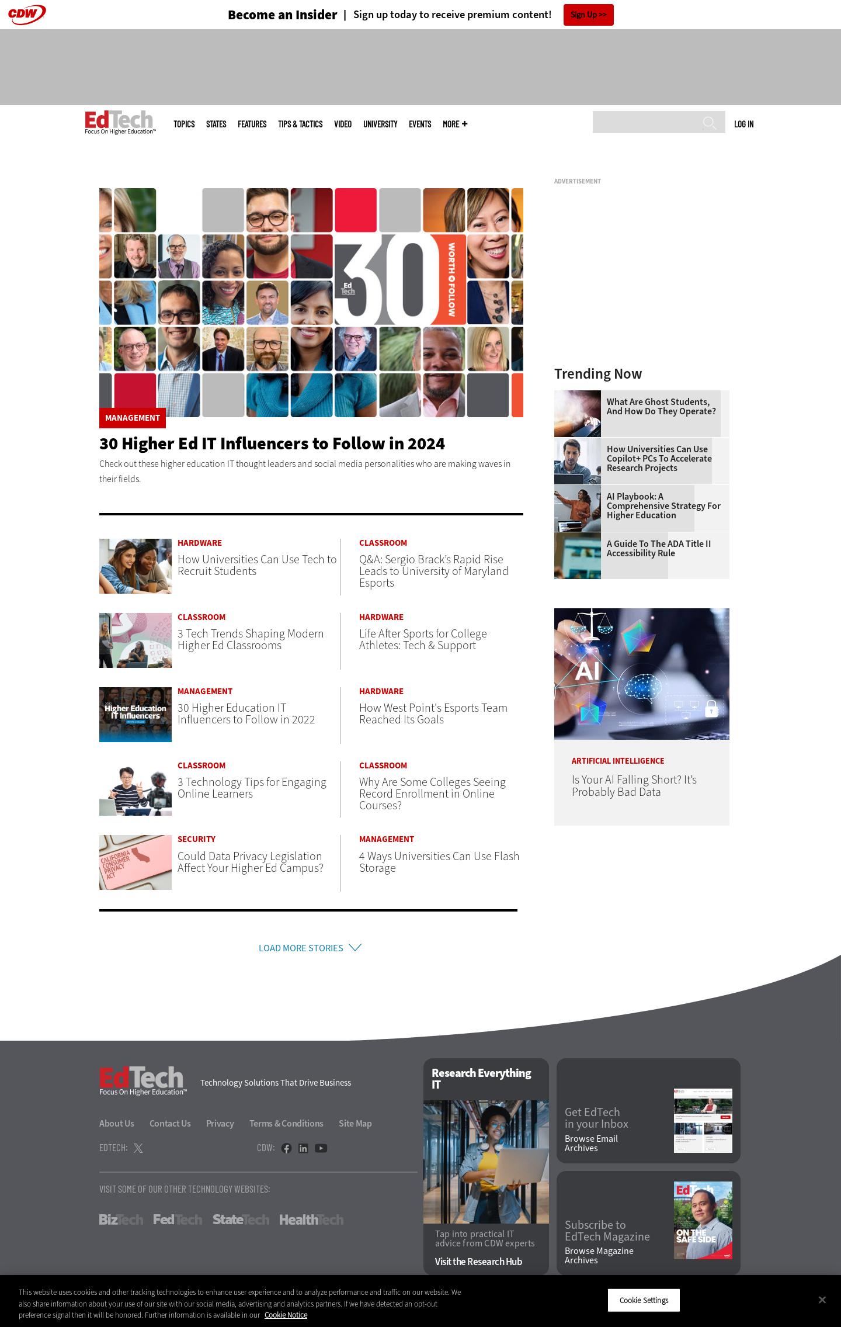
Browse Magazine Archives (599, 1259)
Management (132, 418)
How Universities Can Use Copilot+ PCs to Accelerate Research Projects (659, 459)
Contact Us (170, 1126)
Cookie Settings (644, 1300)
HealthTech (311, 1222)
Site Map (355, 1126)
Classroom (383, 543)
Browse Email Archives (591, 1146)
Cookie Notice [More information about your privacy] (286, 1315)
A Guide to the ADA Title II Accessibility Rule (659, 548)
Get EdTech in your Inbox (596, 1121)
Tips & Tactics (300, 124)
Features (252, 124)
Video (343, 124)
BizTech (121, 1222)
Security (197, 839)
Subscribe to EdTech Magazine (607, 1234)
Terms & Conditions (286, 1126)
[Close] (822, 1299)
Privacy (220, 1126)
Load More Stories (300, 949)
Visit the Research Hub (478, 1265)
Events (420, 124)
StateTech (241, 1222)
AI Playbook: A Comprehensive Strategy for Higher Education (664, 506)
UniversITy (380, 124)
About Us (116, 1126)
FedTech (178, 1222)
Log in (743, 124)
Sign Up (584, 14)
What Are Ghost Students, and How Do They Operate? (661, 406)
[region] (420, 1301)
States (216, 124)
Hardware (200, 543)
